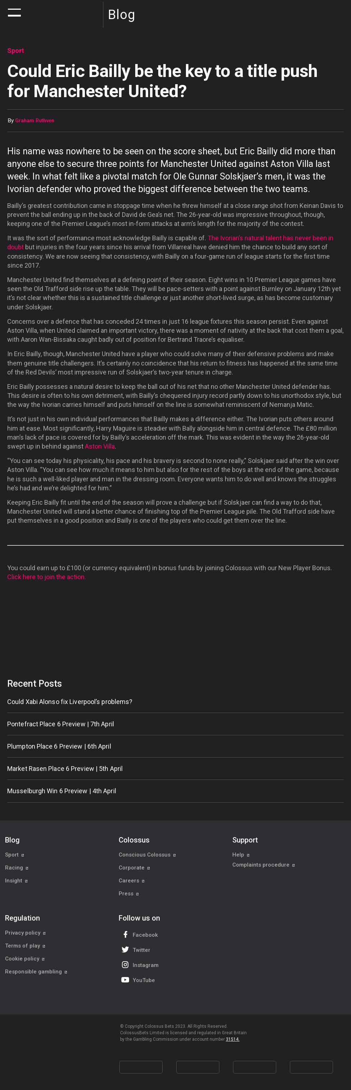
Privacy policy (25, 933)
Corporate (134, 867)
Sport (14, 854)
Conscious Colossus (147, 854)
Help (241, 854)
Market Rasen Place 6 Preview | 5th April (65, 768)
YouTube (137, 979)
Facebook (139, 934)
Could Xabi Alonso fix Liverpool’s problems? (69, 701)
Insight (16, 880)
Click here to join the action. (46, 577)
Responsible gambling (36, 971)
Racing (17, 867)
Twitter (135, 949)
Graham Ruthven (34, 121)
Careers (132, 880)
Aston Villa (100, 446)
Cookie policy (25, 958)
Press (129, 893)
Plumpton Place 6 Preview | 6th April (59, 746)
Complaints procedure (263, 867)
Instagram (139, 964)
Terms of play (25, 946)
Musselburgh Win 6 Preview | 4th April (61, 791)
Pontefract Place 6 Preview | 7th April (60, 724)
